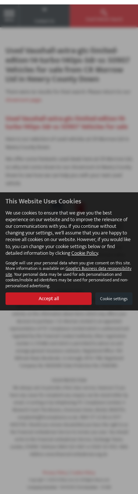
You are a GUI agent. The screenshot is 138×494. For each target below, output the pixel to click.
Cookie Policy (84, 248)
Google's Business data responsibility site (68, 267)
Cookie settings (114, 294)
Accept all (49, 294)
